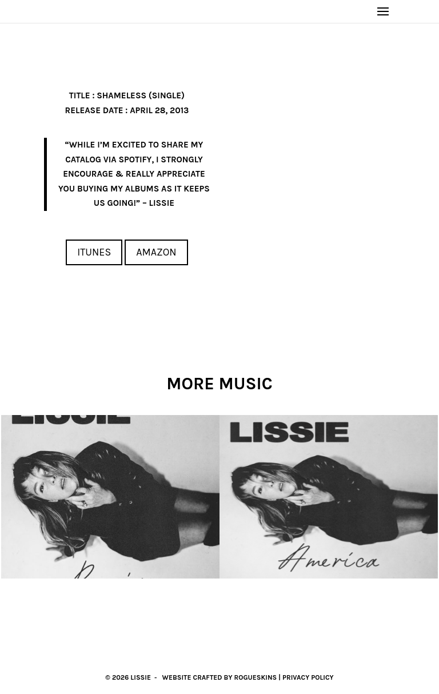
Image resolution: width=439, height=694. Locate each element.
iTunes (94, 252)
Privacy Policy (308, 677)
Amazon (156, 252)
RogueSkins (255, 677)
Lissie (140, 677)
